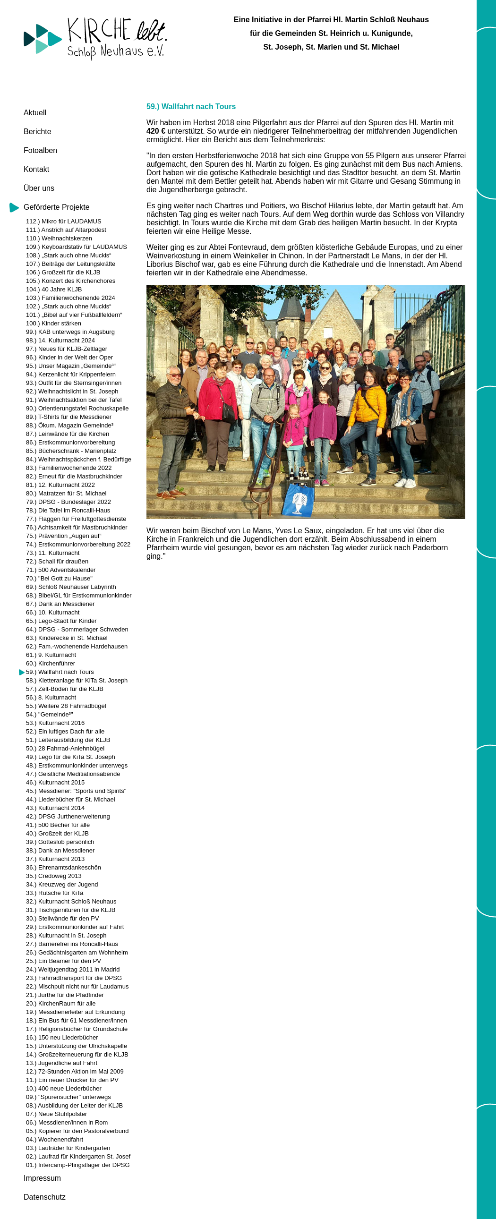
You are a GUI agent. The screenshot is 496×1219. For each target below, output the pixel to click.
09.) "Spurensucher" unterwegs (68, 1096)
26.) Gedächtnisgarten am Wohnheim (77, 952)
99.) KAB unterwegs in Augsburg (70, 331)
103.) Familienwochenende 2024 (70, 297)
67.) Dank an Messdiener (60, 603)
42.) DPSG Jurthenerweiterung (68, 816)
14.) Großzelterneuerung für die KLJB (77, 1054)
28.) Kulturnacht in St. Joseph (66, 935)
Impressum (42, 1178)
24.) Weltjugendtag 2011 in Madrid (73, 969)
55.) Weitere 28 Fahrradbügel (66, 705)
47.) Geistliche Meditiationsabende (73, 773)
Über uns (39, 188)
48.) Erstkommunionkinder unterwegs (77, 765)
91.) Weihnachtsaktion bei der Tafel (74, 399)
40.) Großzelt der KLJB (57, 833)
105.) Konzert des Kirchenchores (70, 280)
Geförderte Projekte (57, 207)
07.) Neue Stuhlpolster (56, 1113)
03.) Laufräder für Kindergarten (68, 1147)
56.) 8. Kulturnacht (51, 697)
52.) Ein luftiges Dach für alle (65, 731)
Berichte (37, 132)
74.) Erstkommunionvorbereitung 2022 (78, 544)
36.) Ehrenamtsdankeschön (63, 867)
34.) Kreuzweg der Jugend (62, 884)
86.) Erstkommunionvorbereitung (70, 442)
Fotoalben (40, 150)
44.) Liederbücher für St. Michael (70, 799)
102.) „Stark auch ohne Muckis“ (68, 306)
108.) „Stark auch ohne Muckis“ (68, 255)
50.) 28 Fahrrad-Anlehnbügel (65, 748)
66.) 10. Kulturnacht (52, 612)
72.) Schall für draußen (57, 561)
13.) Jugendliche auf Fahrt (61, 1062)
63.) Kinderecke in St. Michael (67, 637)
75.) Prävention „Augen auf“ (64, 535)
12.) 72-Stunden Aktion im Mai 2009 (75, 1071)
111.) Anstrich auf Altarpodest (66, 229)
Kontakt (36, 169)
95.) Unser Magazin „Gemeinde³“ (71, 365)
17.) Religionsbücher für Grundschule (77, 1028)
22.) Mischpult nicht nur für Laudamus (77, 986)
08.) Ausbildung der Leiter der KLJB (74, 1105)
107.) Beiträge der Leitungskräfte (70, 263)
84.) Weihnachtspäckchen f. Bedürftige (78, 459)
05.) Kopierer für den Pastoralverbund (77, 1130)
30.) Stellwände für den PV (62, 918)
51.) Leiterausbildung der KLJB (68, 739)
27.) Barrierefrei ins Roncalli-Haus (72, 943)
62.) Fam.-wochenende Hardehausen (77, 646)
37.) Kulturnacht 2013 (55, 858)
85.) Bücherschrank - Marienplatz (71, 450)
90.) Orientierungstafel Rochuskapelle (77, 408)
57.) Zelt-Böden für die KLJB (64, 688)
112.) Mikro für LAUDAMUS (64, 221)
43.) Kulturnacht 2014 (55, 807)
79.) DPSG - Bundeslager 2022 (68, 501)
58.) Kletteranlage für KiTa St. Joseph (77, 680)
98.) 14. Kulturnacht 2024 (60, 340)
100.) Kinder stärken (53, 323)
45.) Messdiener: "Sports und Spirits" (76, 790)
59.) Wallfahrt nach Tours (60, 671)
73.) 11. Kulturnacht (52, 552)
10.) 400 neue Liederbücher (64, 1088)
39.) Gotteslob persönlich (60, 841)
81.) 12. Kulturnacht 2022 (60, 484)
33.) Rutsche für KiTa (54, 892)
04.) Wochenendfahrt (54, 1139)
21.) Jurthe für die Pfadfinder (65, 994)
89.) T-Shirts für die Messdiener (68, 416)
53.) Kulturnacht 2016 (55, 722)
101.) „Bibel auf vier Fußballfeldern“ (74, 314)
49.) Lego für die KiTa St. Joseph (70, 756)
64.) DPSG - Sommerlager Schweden (77, 629)
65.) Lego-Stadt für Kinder (61, 620)
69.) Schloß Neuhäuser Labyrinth (71, 586)
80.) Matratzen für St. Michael (66, 493)
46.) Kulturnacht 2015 (55, 782)
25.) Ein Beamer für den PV (63, 960)
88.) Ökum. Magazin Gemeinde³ (69, 425)
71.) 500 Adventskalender (60, 569)
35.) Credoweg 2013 (54, 875)
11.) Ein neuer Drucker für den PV (72, 1079)
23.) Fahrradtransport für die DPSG (74, 977)
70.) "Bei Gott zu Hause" (59, 578)
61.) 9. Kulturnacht (51, 654)
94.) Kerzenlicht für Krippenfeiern (71, 374)
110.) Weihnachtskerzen (59, 238)
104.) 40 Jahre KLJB (54, 289)
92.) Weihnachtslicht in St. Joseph (72, 391)
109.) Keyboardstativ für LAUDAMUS (76, 246)
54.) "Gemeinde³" (49, 714)
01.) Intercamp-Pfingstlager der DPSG (78, 1164)
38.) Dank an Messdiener (60, 850)
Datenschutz (45, 1197)
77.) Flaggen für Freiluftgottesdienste (76, 518)
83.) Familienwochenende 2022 (68, 467)
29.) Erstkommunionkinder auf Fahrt (75, 926)
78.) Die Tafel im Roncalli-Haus (68, 510)
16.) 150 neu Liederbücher (62, 1037)
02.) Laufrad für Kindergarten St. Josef (78, 1156)
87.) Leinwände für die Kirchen (67, 433)
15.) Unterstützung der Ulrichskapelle (76, 1045)
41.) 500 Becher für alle (58, 824)
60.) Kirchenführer (50, 663)
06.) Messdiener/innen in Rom (67, 1122)
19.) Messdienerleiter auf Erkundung (75, 1011)
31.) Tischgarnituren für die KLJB (70, 909)
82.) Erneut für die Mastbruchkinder (74, 476)
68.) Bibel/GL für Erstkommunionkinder (79, 595)
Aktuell (35, 113)
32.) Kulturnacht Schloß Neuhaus (71, 901)
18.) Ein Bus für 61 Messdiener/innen (76, 1020)
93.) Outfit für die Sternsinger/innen (73, 382)
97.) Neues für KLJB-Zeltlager (66, 348)
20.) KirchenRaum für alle (60, 1003)
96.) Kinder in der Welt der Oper (69, 357)
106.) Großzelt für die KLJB (63, 272)
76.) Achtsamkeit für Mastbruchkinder (77, 527)
